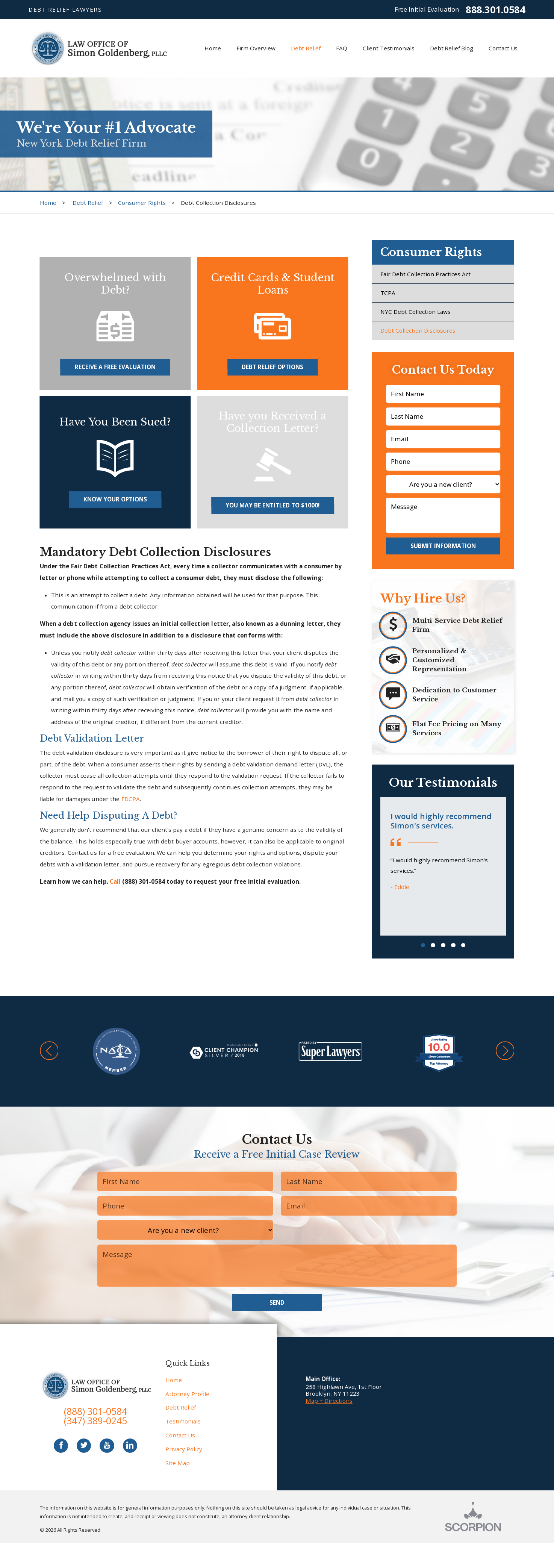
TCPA (387, 293)
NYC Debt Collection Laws (415, 311)
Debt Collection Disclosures (418, 330)
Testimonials (183, 1421)
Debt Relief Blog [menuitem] (451, 48)
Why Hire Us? (422, 598)
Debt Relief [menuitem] (306, 48)
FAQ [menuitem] (341, 48)
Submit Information (443, 546)
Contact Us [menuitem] (503, 48)
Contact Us (180, 1435)
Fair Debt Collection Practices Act (425, 274)
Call (115, 881)
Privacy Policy (183, 1449)
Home (48, 202)
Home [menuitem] (212, 48)
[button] (49, 1051)
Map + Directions (329, 1400)
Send (277, 1302)
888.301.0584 (495, 10)
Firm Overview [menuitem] (255, 48)
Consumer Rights (142, 202)
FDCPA (130, 799)
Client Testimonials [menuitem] (389, 48)
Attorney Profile (187, 1394)
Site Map (177, 1463)
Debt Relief (88, 202)
